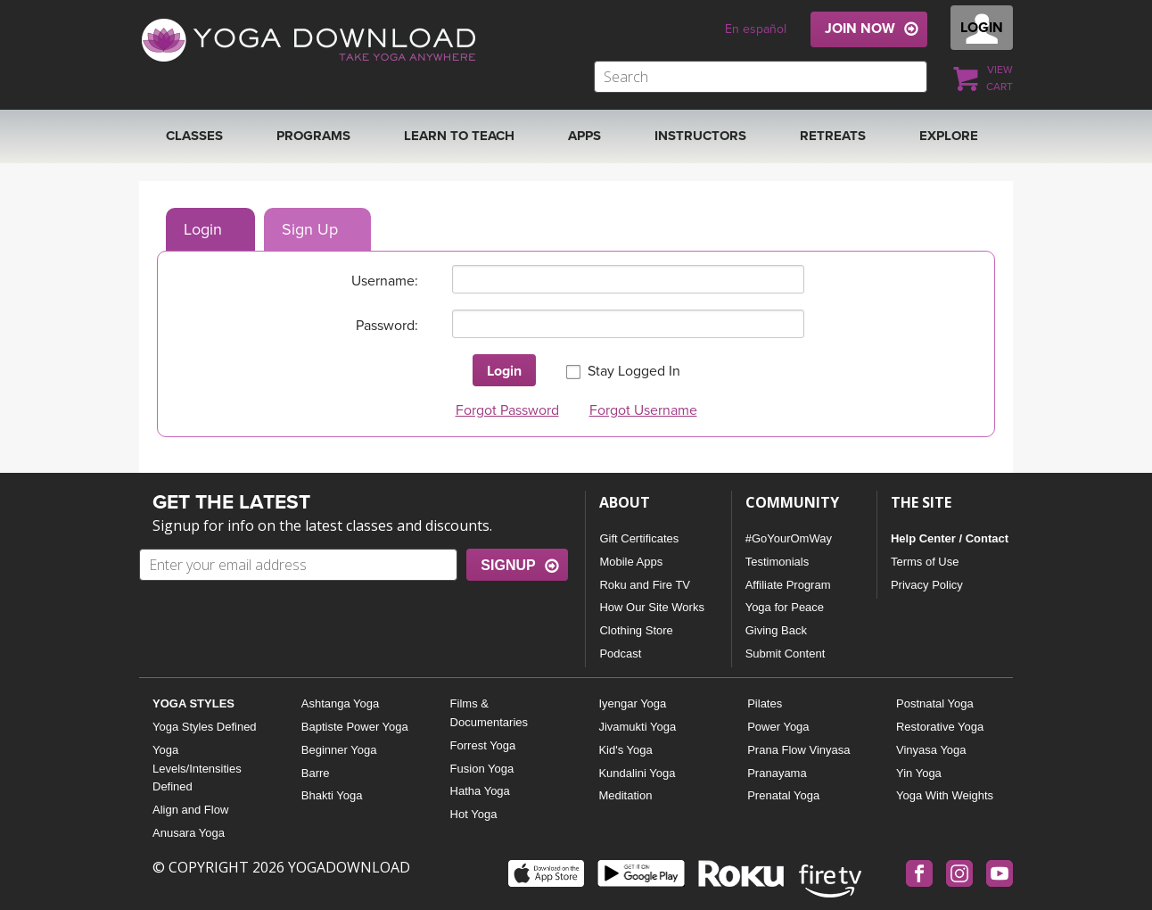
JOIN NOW (860, 28)
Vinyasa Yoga (931, 750)
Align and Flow (190, 809)
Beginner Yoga (339, 750)
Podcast (620, 653)
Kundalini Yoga (636, 773)
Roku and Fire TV (644, 585)
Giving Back (776, 630)
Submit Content (785, 653)
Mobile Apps (630, 561)
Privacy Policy (927, 585)
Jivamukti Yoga (637, 726)
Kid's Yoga (625, 750)
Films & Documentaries (489, 713)
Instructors (700, 136)
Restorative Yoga (939, 726)
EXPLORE (948, 136)
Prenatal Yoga (783, 795)
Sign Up (310, 229)
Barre (315, 773)
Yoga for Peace (784, 607)
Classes (194, 136)
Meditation (625, 795)
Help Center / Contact (949, 538)
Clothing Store (635, 630)
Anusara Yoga (188, 833)
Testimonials (777, 561)
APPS (584, 136)
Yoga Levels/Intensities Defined (197, 768)
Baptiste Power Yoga (354, 726)
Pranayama (776, 773)
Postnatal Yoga (935, 703)
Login (203, 229)
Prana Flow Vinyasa (798, 750)
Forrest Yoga (483, 745)
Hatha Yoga (480, 791)
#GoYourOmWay (788, 538)
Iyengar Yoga (632, 703)
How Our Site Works (651, 607)
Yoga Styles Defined (204, 726)
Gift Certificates (639, 538)
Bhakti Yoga (332, 795)
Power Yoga (778, 726)
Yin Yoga (919, 773)
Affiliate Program (788, 585)
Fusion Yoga (482, 768)
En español (755, 29)
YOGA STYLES (193, 703)
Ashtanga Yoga (340, 703)
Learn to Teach (459, 136)
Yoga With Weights (944, 795)
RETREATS (833, 136)
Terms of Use (925, 561)
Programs (313, 136)
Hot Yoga (474, 814)
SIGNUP (508, 565)
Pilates (764, 703)
